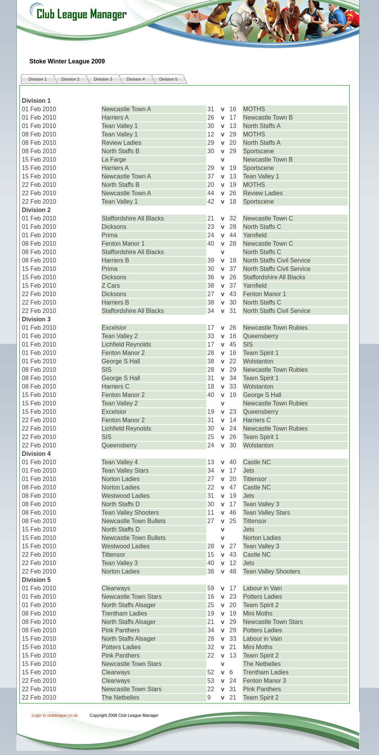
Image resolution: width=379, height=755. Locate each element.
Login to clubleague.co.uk (55, 715)
